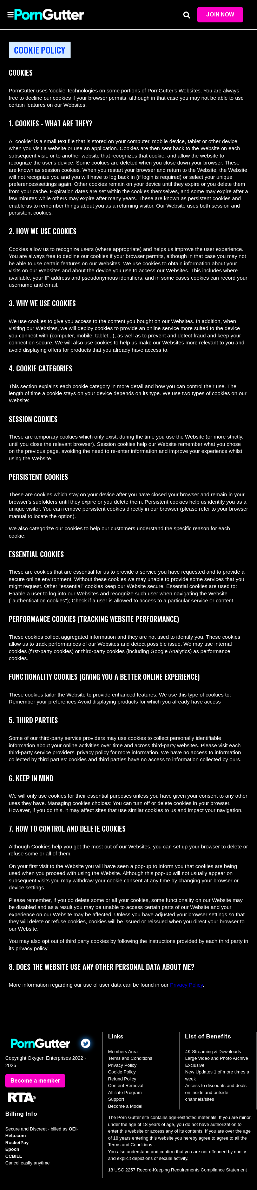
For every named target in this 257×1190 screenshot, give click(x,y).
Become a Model (125, 1106)
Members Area (123, 1051)
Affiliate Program (125, 1092)
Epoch (12, 1149)
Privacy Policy (186, 985)
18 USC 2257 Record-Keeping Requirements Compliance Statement (177, 1169)
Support (116, 1099)
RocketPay (16, 1142)
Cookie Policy (122, 1071)
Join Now (220, 14)
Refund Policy (122, 1079)
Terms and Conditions (130, 1058)
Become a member (35, 1080)
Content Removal (125, 1085)
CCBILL (13, 1156)
